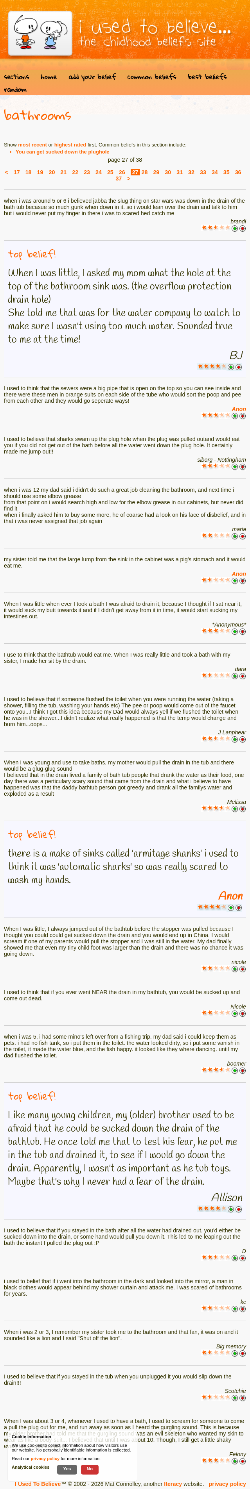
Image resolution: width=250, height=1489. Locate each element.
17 (17, 172)
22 (75, 172)
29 (156, 172)
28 (145, 172)
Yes (67, 1468)
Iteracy (173, 1484)
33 (203, 172)
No (90, 1468)
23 (87, 172)
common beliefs (152, 77)
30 (168, 172)
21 (63, 172)
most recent (32, 145)
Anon (239, 409)
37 (118, 178)
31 (179, 172)
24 (98, 172)
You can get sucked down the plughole (63, 152)
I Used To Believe (38, 1484)
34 (215, 172)
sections (16, 77)
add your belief (92, 77)
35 (226, 172)
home (49, 77)
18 (28, 172)
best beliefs (207, 77)
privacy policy (227, 1484)
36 (238, 172)
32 (191, 172)
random (15, 89)
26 (122, 172)
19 (40, 172)
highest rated (70, 145)
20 (52, 172)
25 (110, 172)
